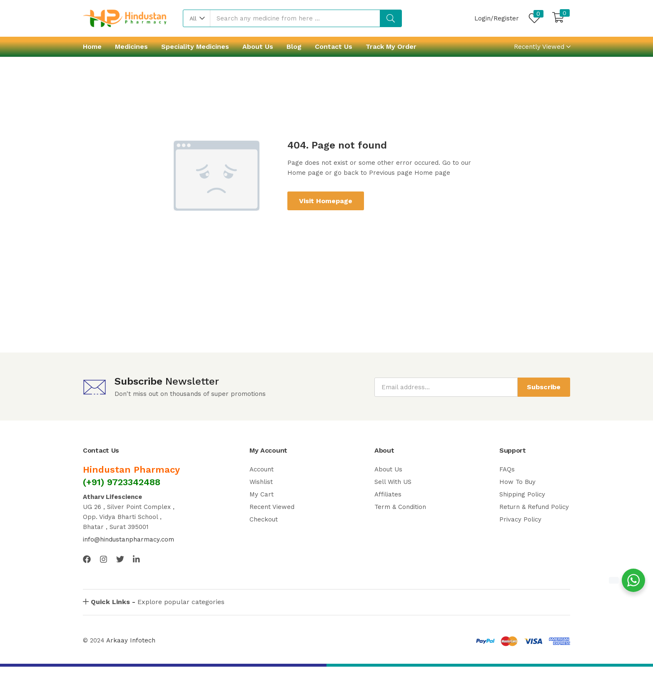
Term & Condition (400, 507)
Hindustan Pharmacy (131, 469)
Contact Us (333, 46)
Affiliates (387, 494)
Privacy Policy (520, 519)
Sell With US (392, 482)
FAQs (507, 469)
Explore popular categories (157, 602)
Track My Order (391, 46)
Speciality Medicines (195, 46)
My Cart (261, 494)
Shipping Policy (522, 494)
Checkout (263, 519)
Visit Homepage (325, 201)
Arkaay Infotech (130, 640)
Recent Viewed (271, 507)
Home (92, 46)
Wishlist (261, 482)
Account (261, 469)
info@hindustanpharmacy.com (128, 539)
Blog (294, 46)
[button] (196, 18)
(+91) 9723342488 (121, 482)
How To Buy (517, 482)
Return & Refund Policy (534, 507)
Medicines (131, 46)
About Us (257, 46)
